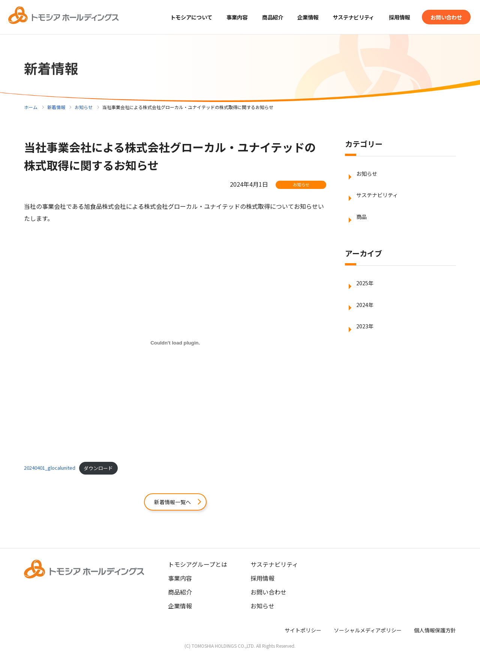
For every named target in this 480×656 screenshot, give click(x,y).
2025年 (366, 293)
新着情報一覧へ (173, 502)
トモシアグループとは (197, 565)
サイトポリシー (303, 631)
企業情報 (180, 606)
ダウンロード (98, 468)
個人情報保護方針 (435, 631)
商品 (362, 224)
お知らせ (84, 107)
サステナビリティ (342, 16)
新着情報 (56, 107)
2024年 (366, 318)
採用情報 (393, 16)
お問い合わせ (444, 16)
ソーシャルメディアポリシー (368, 631)
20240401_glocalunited (49, 468)
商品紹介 (254, 16)
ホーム (31, 107)
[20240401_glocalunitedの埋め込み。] (175, 342)
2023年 (366, 343)
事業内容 (180, 579)
